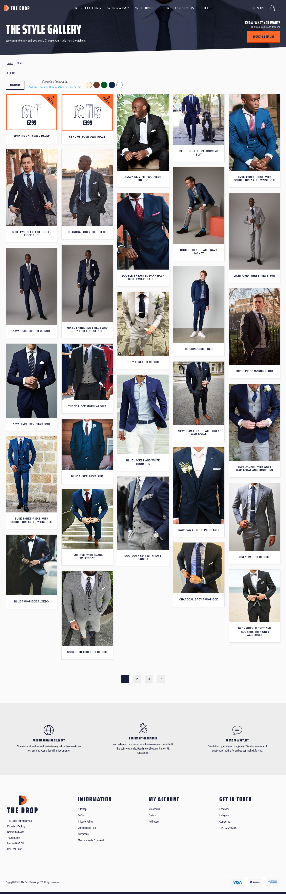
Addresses (154, 821)
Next (161, 679)
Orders (152, 815)
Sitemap (82, 809)
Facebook (224, 809)
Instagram (224, 815)
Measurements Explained (91, 840)
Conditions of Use (87, 827)
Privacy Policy (85, 821)
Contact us (83, 834)
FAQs (81, 815)
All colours (15, 85)
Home (10, 63)
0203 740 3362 (14, 849)
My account (154, 809)
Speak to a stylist (263, 36)
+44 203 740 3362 (228, 827)
